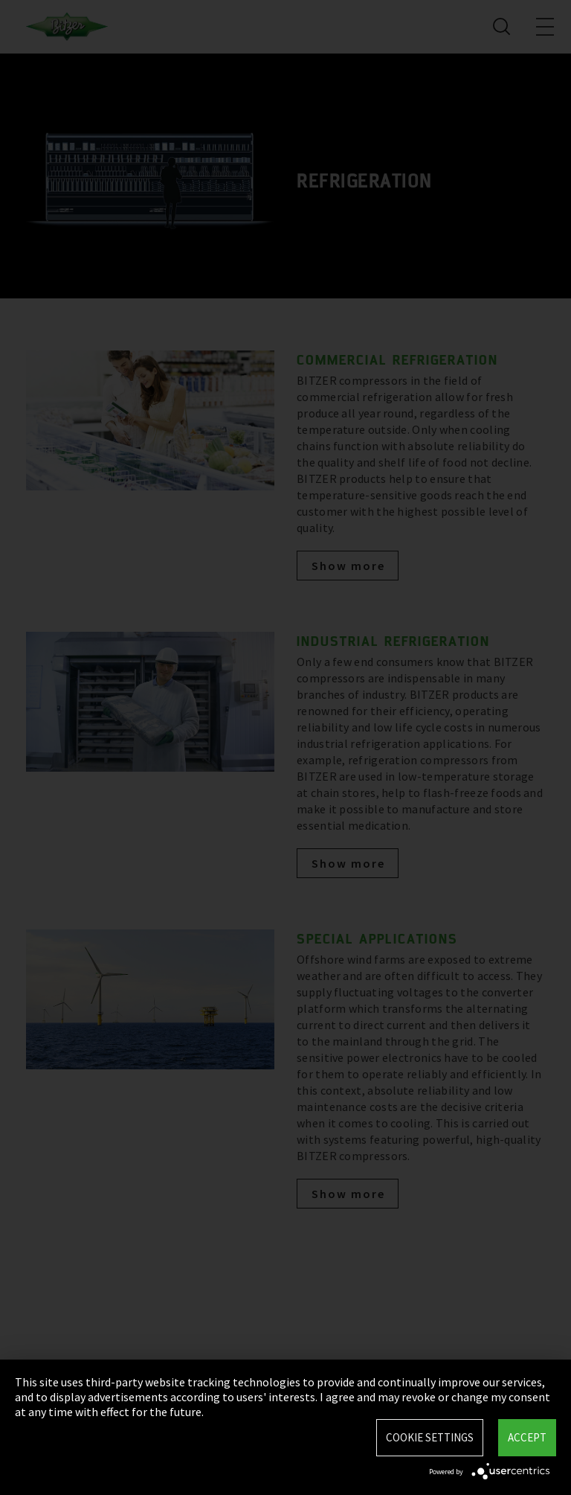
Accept (527, 1437)
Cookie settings (430, 1437)
